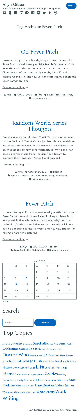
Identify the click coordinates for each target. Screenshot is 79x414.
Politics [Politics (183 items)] (51, 374)
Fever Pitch (39, 203)
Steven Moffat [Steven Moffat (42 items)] (27, 386)
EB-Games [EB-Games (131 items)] (51, 355)
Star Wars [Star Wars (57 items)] (16, 385)
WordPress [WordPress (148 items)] (45, 392)
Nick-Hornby (67, 94)
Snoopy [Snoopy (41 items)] (65, 380)
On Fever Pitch (39, 51)
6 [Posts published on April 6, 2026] (15, 278)
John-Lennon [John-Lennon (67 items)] (21, 367)
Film (40, 94)
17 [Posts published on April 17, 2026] (58, 284)
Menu (72, 5)
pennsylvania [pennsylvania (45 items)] (38, 374)
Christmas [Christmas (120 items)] (10, 349)
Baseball (57, 172)
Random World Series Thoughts (39, 125)
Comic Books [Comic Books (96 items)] (28, 348)
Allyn (9, 94)
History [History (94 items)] (7, 367)
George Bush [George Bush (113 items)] (32, 361)
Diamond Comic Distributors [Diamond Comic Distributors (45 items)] (50, 349)
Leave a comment (41, 98)
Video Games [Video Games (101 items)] (64, 385)
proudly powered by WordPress (59, 410)
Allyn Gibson (13, 4)
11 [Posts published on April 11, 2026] (68, 278)
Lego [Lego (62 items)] (32, 367)
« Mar (5, 301)
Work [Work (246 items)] (60, 391)
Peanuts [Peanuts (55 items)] (27, 374)
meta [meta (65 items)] (20, 374)
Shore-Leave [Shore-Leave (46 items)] (50, 380)
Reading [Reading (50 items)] (62, 374)
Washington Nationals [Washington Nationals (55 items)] (13, 392)
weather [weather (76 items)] (31, 392)
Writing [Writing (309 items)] (10, 398)
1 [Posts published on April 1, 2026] (36, 272)
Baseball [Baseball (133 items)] (39, 343)
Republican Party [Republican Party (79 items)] (12, 379)
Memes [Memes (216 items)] (9, 373)
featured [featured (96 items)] (15, 361)
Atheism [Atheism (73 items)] (18, 343)
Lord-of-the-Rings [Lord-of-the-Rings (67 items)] (56, 367)
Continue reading (17, 87)
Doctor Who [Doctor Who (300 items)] (15, 354)
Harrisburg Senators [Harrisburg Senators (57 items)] (65, 361)
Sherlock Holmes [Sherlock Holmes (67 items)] (33, 380)
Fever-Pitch (53, 94)
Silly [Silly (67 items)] (59, 380)
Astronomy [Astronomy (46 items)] (7, 344)
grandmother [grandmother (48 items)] (49, 361)
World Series (62, 175)
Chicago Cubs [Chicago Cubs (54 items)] (65, 344)
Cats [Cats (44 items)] (56, 344)
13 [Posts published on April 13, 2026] (16, 284)
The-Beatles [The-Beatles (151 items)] (44, 385)
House (37, 175)
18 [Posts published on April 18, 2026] (68, 284)
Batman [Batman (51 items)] (50, 344)
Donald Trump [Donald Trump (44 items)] (35, 356)
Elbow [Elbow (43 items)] (62, 356)
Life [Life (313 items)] (40, 367)
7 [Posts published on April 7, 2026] (26, 278)
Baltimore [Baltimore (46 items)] (27, 344)
